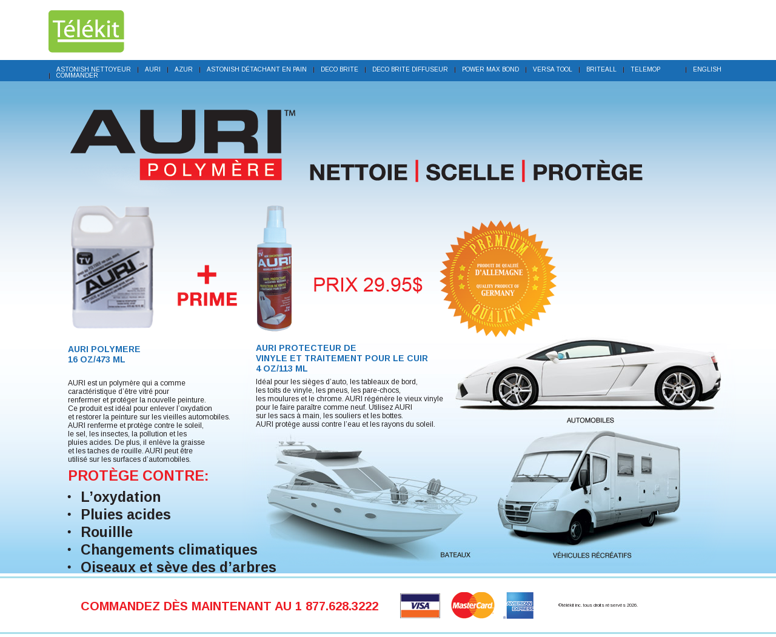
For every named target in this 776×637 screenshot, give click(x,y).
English (707, 70)
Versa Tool (552, 70)
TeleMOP (645, 70)
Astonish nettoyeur (93, 70)
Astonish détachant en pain (257, 70)
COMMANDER (77, 76)
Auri (153, 70)
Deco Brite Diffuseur (410, 70)
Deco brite (339, 70)
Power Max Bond (490, 70)
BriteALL (601, 70)
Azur (184, 70)
